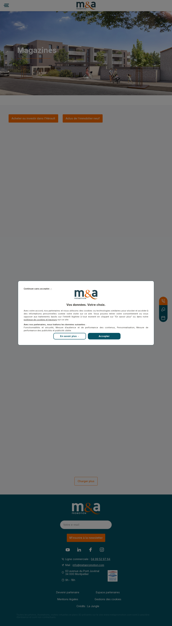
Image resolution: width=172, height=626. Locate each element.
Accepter (104, 336)
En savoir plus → (69, 336)
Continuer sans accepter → (38, 289)
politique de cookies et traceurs (40, 319)
